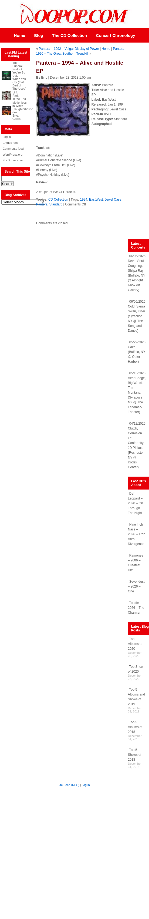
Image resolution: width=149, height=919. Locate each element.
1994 (83, 199)
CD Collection (58, 199)
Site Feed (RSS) (68, 785)
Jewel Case (113, 199)
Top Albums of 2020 (135, 644)
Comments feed (13, 148)
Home (19, 35)
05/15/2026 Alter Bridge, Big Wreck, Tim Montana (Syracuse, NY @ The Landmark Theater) (137, 392)
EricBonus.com (13, 160)
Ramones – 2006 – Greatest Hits (135, 563)
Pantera (42, 204)
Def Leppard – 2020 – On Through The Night (135, 503)
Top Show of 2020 (136, 669)
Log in (7, 136)
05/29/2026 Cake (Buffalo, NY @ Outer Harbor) (136, 352)
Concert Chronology (115, 35)
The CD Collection (69, 35)
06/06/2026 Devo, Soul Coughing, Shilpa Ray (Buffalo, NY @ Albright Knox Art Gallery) (136, 273)
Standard (56, 204)
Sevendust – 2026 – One (136, 586)
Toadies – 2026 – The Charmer (136, 607)
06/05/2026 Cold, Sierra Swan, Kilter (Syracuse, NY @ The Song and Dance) (136, 316)
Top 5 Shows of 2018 (134, 754)
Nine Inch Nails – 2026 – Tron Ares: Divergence (136, 534)
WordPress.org (12, 154)
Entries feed (11, 142)
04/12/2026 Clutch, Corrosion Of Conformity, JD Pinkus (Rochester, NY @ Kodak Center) (136, 445)
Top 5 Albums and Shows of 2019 (136, 697)
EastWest (96, 199)
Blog (38, 35)
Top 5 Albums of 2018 (135, 727)
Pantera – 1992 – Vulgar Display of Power (69, 49)
